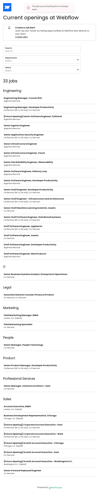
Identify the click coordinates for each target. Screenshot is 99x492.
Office (8, 68)
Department (11, 58)
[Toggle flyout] (77, 59)
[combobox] (5, 60)
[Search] (41, 51)
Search (8, 48)
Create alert (21, 36)
